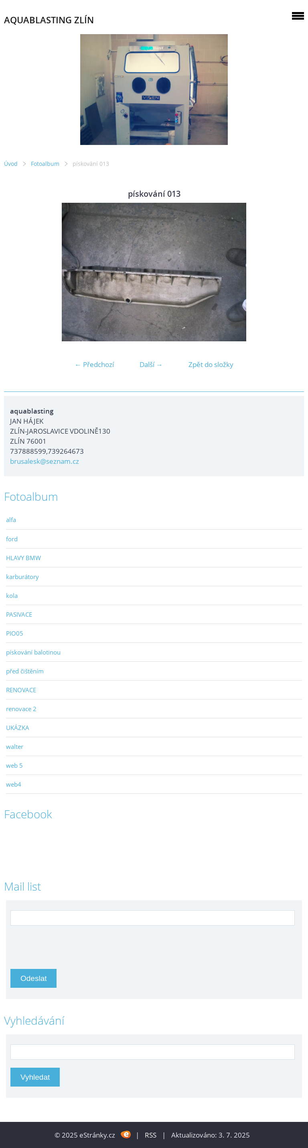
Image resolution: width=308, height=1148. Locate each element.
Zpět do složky (210, 364)
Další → (151, 364)
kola (12, 595)
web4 (13, 784)
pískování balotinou (33, 652)
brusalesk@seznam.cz (44, 461)
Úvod (11, 163)
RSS (150, 1135)
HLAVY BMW (23, 558)
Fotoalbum (45, 163)
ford (12, 539)
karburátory (22, 577)
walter (14, 746)
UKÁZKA (17, 728)
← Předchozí (94, 364)
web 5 (14, 765)
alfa (11, 520)
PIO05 (14, 633)
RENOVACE (21, 690)
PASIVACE (19, 614)
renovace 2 (21, 709)
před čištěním (25, 671)
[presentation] (71, 943)
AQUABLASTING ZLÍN (49, 20)
